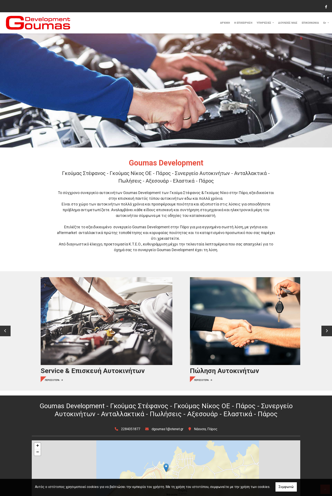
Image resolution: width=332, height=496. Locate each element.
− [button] (37, 452)
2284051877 (130, 429)
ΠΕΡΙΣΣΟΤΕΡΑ (48, 343)
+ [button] (37, 446)
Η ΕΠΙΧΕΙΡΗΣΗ (243, 22)
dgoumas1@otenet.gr (167, 429)
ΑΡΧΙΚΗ (225, 22)
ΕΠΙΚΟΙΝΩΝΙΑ (310, 22)
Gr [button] (325, 22)
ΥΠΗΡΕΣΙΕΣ (264, 22)
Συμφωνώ (286, 487)
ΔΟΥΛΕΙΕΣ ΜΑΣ (287, 22)
